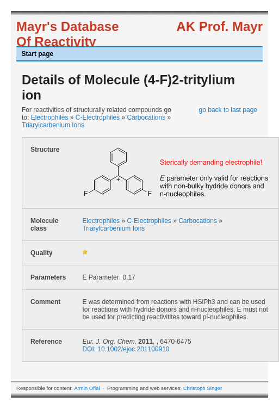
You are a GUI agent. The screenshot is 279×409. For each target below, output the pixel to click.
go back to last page (228, 110)
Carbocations (146, 117)
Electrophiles (50, 117)
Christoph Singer (202, 388)
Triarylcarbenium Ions (53, 125)
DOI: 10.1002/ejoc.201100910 (125, 349)
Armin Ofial (87, 388)
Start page (38, 54)
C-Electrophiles (98, 117)
